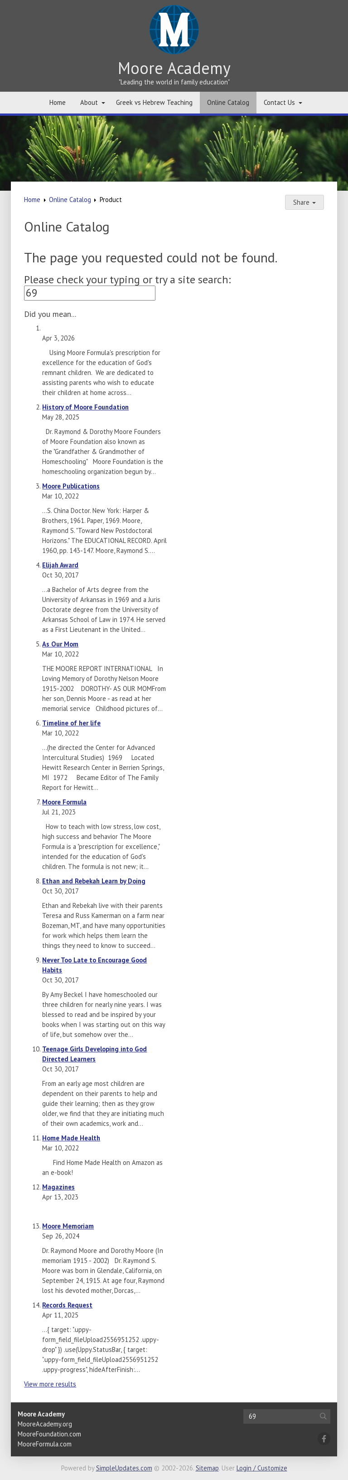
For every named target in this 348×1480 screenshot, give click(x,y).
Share (304, 202)
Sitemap (207, 1468)
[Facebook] (324, 1439)
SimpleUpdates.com (124, 1468)
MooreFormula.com (45, 1444)
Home (57, 102)
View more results (50, 1384)
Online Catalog (228, 102)
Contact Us (279, 102)
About (89, 102)
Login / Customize (262, 1468)
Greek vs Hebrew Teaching (154, 102)
